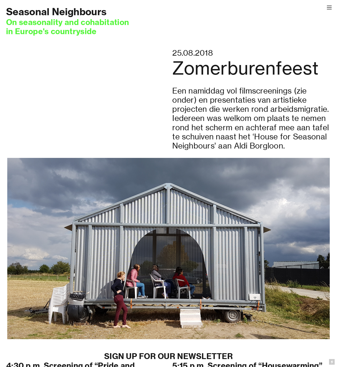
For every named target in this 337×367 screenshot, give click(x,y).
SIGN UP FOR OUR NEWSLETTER (168, 356)
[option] (168, 248)
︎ (329, 7)
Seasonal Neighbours (56, 12)
